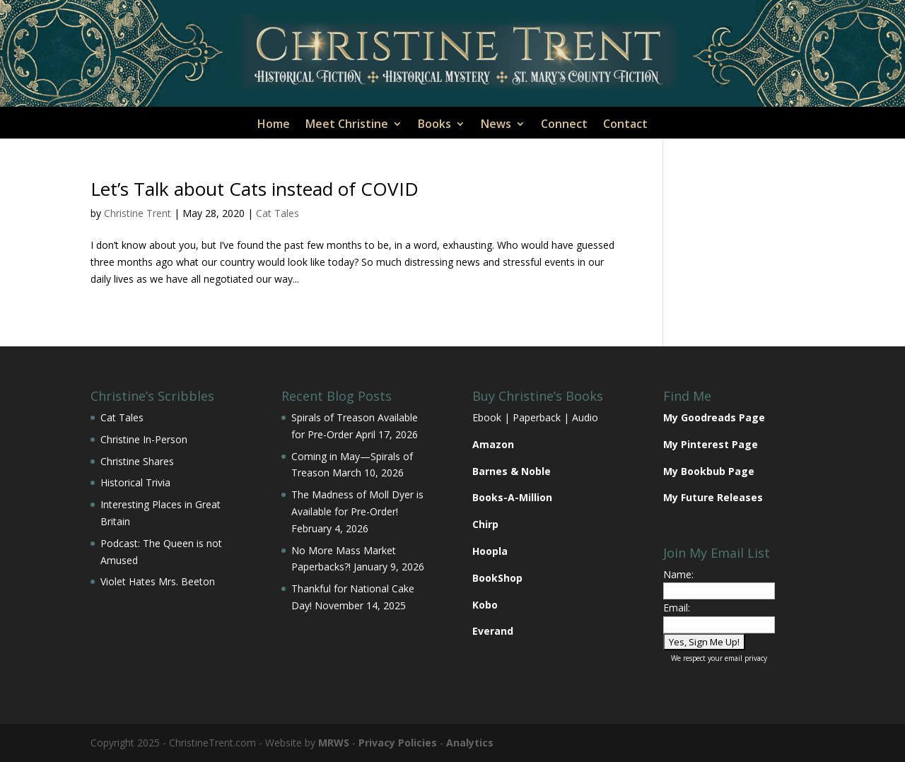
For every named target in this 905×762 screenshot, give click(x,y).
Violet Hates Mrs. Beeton (157, 581)
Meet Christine (346, 125)
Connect (564, 125)
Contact (625, 125)
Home (273, 125)
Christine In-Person (143, 439)
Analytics (470, 742)
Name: (678, 574)
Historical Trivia (135, 482)
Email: (676, 607)
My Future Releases (713, 497)
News (496, 125)
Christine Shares (137, 461)
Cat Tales (277, 213)
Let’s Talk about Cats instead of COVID (254, 188)
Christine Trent (137, 213)
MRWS (333, 742)
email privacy (746, 658)
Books (434, 125)
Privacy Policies (397, 742)
